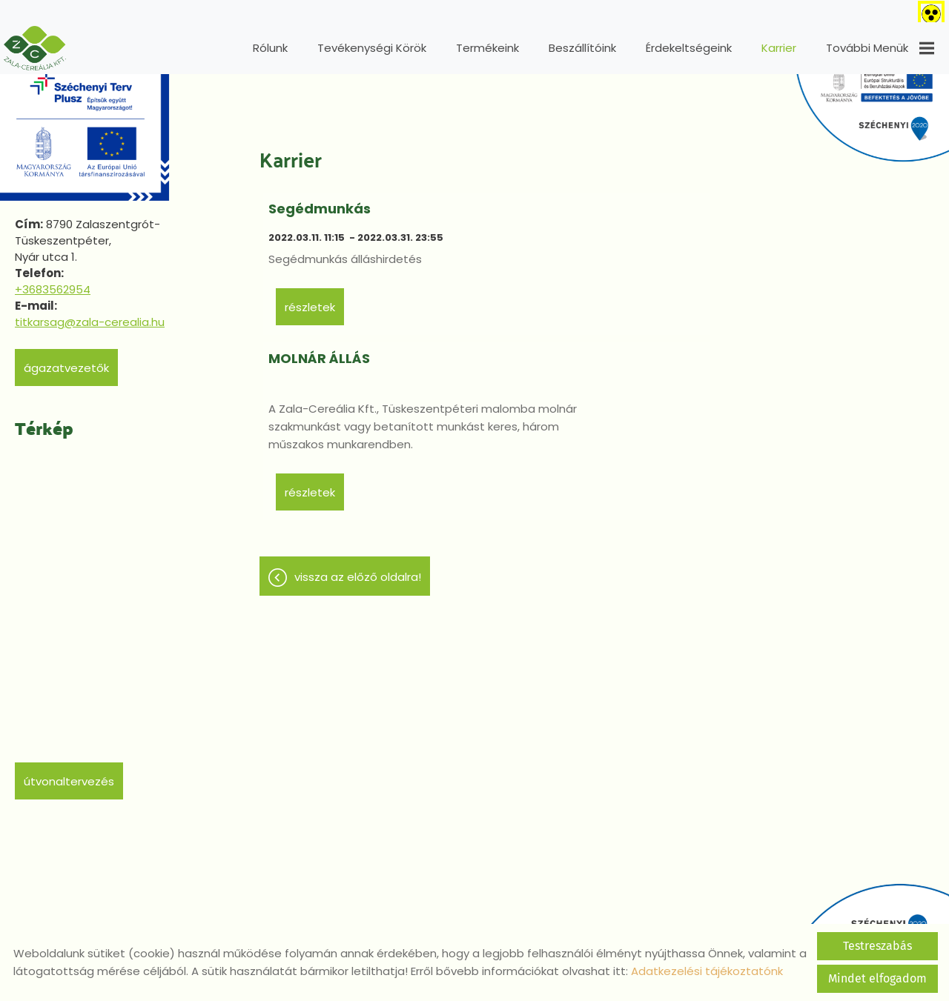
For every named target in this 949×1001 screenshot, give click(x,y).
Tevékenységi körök (371, 48)
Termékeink (487, 48)
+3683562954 (52, 282)
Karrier (778, 48)
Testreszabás (877, 946)
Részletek (312, 365)
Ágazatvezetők (66, 360)
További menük (880, 48)
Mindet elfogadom (877, 978)
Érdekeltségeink (689, 48)
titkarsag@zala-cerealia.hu (90, 314)
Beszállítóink (582, 48)
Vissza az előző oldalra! (357, 455)
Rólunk (270, 48)
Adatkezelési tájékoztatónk (707, 971)
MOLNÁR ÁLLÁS (659, 201)
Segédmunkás (322, 201)
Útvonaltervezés (69, 774)
